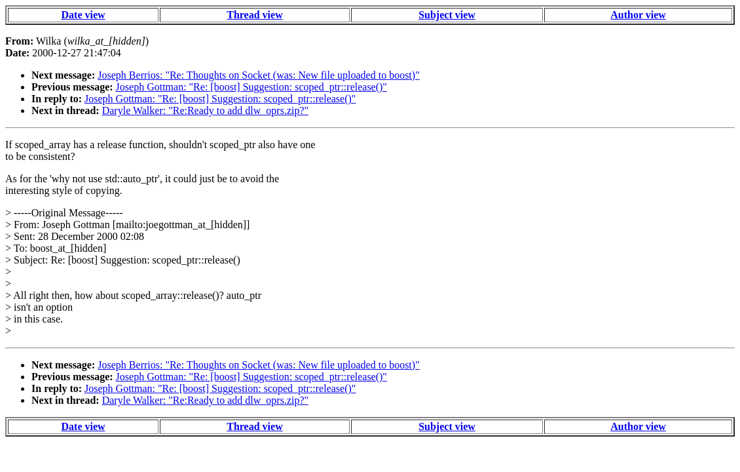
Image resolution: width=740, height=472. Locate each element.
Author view (638, 14)
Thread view (254, 14)
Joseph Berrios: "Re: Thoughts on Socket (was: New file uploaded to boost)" (258, 75)
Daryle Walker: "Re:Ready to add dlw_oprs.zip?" (205, 110)
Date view (83, 14)
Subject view (446, 14)
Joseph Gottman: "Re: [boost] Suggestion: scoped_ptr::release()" (251, 86)
